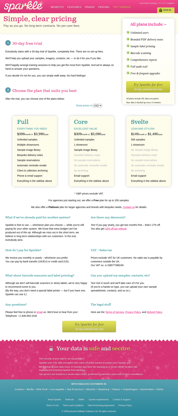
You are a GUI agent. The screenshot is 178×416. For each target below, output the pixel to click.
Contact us (129, 207)
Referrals (69, 399)
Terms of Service (114, 312)
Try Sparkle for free (148, 87)
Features (74, 7)
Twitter (81, 399)
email (40, 312)
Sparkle (24, 6)
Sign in (167, 10)
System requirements (98, 399)
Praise (90, 7)
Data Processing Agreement (101, 405)
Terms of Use (52, 405)
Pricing (103, 7)
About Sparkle (54, 399)
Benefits (57, 7)
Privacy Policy (133, 312)
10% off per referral (115, 228)
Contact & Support (121, 399)
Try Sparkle (122, 7)
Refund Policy (154, 312)
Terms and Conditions (73, 405)
